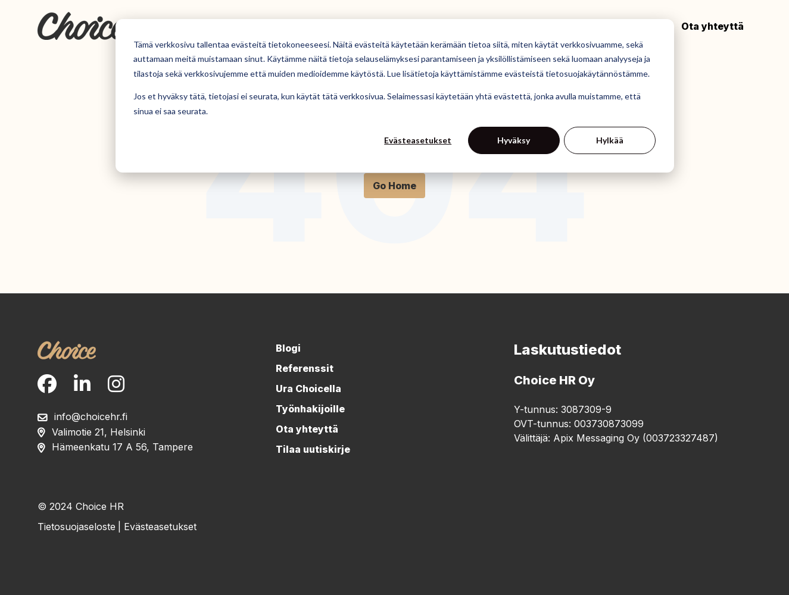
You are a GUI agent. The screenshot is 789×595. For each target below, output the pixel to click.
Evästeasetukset (417, 140)
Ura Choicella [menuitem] (308, 388)
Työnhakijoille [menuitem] (310, 409)
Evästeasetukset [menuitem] (160, 527)
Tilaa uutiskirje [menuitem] (313, 449)
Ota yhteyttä (712, 26)
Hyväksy (513, 140)
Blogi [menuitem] (288, 348)
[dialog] (395, 96)
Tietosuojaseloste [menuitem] (77, 527)
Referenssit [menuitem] (304, 368)
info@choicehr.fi (90, 416)
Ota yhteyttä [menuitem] (307, 429)
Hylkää (609, 140)
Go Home (394, 186)
